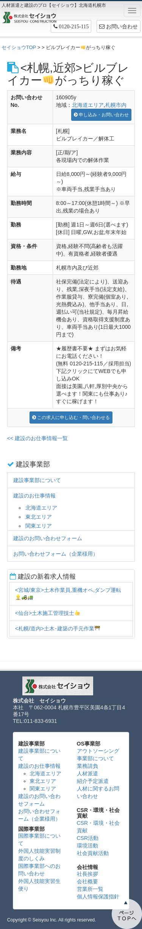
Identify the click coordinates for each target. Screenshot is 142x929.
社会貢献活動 (93, 853)
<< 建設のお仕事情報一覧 (37, 438)
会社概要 (87, 881)
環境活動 (87, 846)
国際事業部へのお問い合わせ (39, 870)
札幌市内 (115, 105)
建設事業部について (37, 480)
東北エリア (38, 517)
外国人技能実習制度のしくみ (39, 854)
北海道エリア (88, 105)
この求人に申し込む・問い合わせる (71, 417)
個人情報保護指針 (98, 897)
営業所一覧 (90, 889)
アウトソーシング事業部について (98, 754)
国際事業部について (39, 839)
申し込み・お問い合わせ (101, 114)
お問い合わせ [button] (118, 26)
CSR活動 (88, 838)
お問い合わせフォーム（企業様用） (55, 554)
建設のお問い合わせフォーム (47, 538)
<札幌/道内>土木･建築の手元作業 (57, 628)
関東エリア (38, 526)
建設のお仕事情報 (34, 496)
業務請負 (87, 766)
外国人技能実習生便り (39, 885)
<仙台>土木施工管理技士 (47, 613)
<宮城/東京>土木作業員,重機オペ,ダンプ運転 (68, 593)
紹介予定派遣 (93, 781)
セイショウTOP (19, 47)
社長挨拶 (87, 874)
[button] (71, 26)
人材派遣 (87, 773)
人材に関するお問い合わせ (98, 792)
